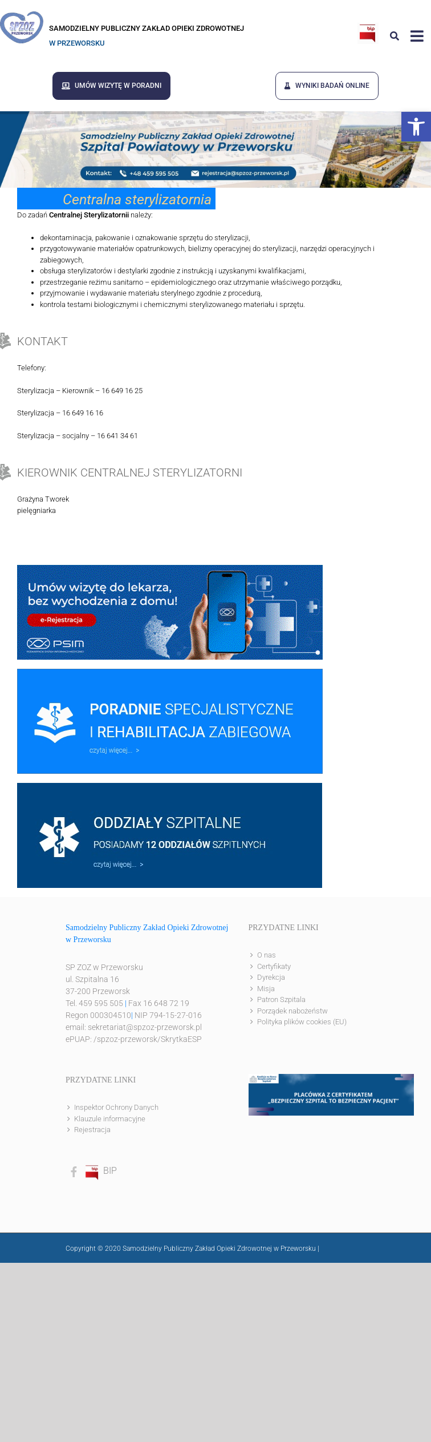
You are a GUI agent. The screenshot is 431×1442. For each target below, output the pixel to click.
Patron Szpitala (281, 999)
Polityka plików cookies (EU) (302, 1021)
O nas (266, 955)
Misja (266, 988)
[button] (416, 127)
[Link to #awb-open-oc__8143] (417, 36)
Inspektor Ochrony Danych (116, 1107)
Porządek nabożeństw (292, 1011)
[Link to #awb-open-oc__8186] (394, 36)
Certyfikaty (274, 966)
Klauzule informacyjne (109, 1118)
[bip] (368, 27)
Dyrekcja (271, 977)
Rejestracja (92, 1129)
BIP (100, 1170)
